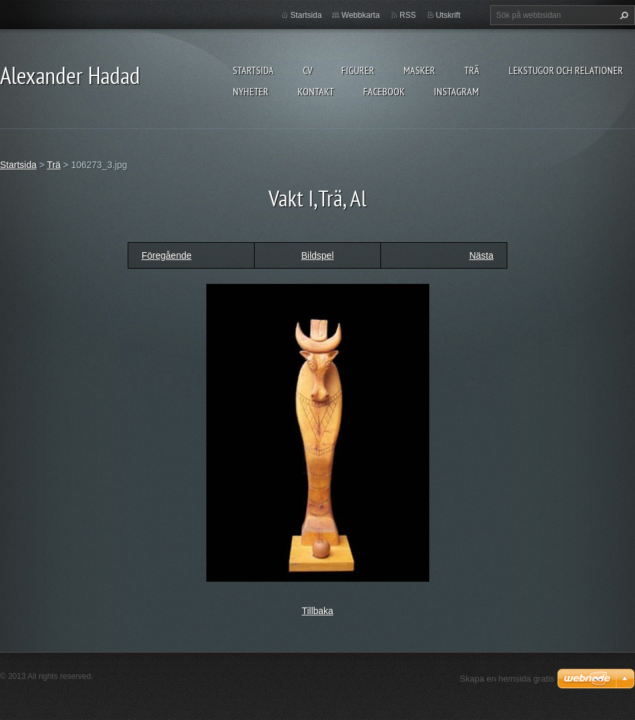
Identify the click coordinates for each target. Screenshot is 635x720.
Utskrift (448, 15)
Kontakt (316, 91)
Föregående (167, 255)
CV (307, 70)
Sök (622, 15)
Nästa (481, 255)
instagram (456, 91)
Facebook (384, 91)
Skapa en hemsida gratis (507, 679)
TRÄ (472, 70)
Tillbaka (317, 611)
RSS (408, 15)
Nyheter (251, 91)
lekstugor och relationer (566, 70)
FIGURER (357, 70)
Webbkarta (360, 15)
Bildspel (317, 255)
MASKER (419, 70)
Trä (53, 164)
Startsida (253, 70)
